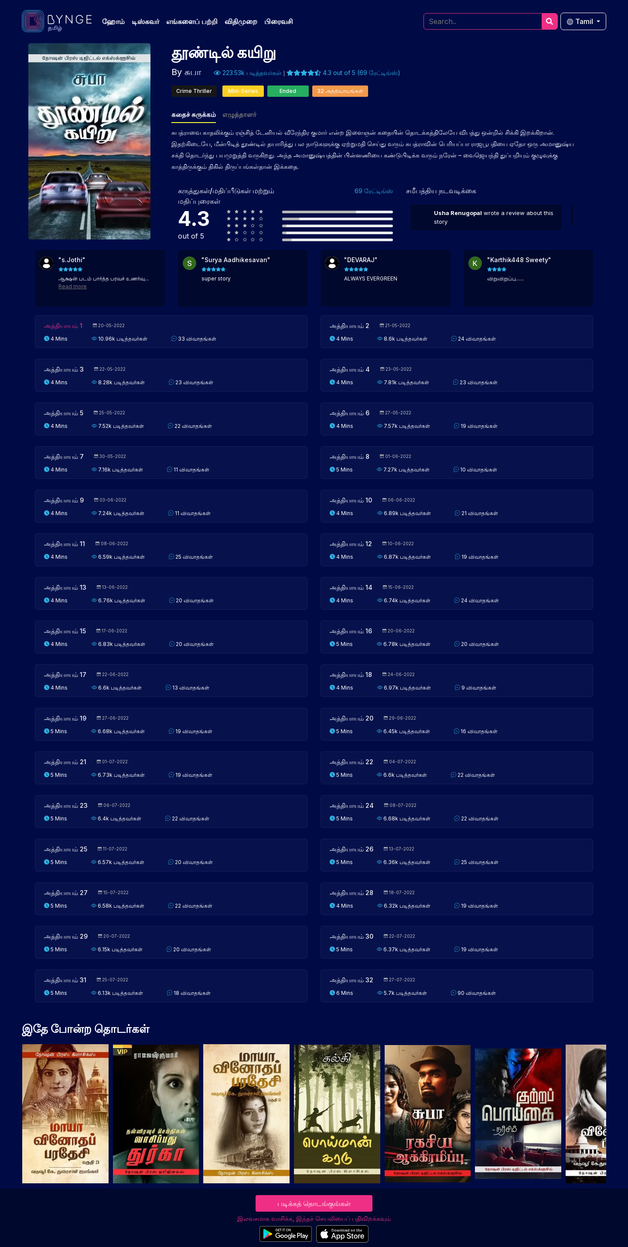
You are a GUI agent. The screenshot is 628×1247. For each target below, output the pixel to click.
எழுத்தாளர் (239, 114)
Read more (72, 286)
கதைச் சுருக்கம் (193, 114)
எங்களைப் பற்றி (192, 21)
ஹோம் (113, 21)
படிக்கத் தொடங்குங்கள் (314, 1203)
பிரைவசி (278, 21)
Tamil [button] (581, 21)
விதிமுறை (241, 21)
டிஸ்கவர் (145, 21)
